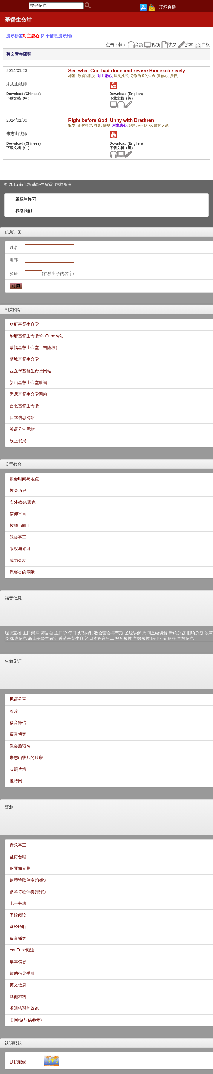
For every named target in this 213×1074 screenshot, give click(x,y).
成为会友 (18, 560)
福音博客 (18, 734)
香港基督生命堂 (73, 638)
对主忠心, (105, 76)
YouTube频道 (22, 950)
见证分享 (18, 699)
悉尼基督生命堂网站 (28, 394)
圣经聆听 (18, 926)
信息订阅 (13, 232)
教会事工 (18, 537)
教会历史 (18, 490)
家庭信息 (18, 638)
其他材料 (18, 996)
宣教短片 (141, 638)
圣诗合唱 (18, 856)
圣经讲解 (133, 633)
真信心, (163, 76)
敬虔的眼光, (88, 76)
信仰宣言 (18, 513)
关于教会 (13, 464)
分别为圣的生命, (143, 76)
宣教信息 (185, 638)
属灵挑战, (122, 76)
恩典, (98, 125)
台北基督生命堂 (24, 405)
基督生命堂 (18, 20)
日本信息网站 (22, 417)
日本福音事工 (101, 638)
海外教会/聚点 (23, 502)
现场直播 (167, 7)
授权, (174, 76)
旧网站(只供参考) (26, 1020)
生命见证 (13, 661)
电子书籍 (18, 903)
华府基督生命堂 (24, 324)
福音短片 (123, 638)
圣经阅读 (18, 915)
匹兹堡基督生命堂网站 (30, 370)
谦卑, (107, 125)
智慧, (133, 125)
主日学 (60, 633)
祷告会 (47, 633)
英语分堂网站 (22, 429)
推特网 (16, 780)
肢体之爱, (161, 125)
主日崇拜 (31, 633)
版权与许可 (25, 199)
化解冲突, (86, 125)
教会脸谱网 (20, 745)
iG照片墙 (18, 769)
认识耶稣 (13, 1043)
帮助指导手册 (22, 973)
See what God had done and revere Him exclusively (126, 70)
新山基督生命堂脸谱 (28, 382)
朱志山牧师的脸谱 (26, 757)
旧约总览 (195, 633)
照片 (14, 711)
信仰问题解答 (163, 638)
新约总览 (177, 633)
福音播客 (18, 938)
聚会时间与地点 (24, 478)
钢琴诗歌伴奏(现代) (28, 891)
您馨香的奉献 (22, 572)
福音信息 (13, 598)
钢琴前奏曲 (20, 868)
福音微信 (18, 722)
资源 (9, 806)
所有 (67, 184)
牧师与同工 (20, 525)
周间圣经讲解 (155, 633)
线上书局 (18, 440)
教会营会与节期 (108, 633)
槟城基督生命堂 (24, 359)
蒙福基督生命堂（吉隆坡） (35, 347)
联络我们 (23, 210)
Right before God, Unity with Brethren (111, 120)
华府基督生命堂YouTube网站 (37, 335)
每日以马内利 (80, 633)
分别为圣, (146, 125)
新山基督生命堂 (42, 638)
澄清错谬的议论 (24, 1008)
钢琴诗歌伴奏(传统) (28, 880)
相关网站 (13, 309)
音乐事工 (18, 845)
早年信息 (18, 961)
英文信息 (18, 985)
